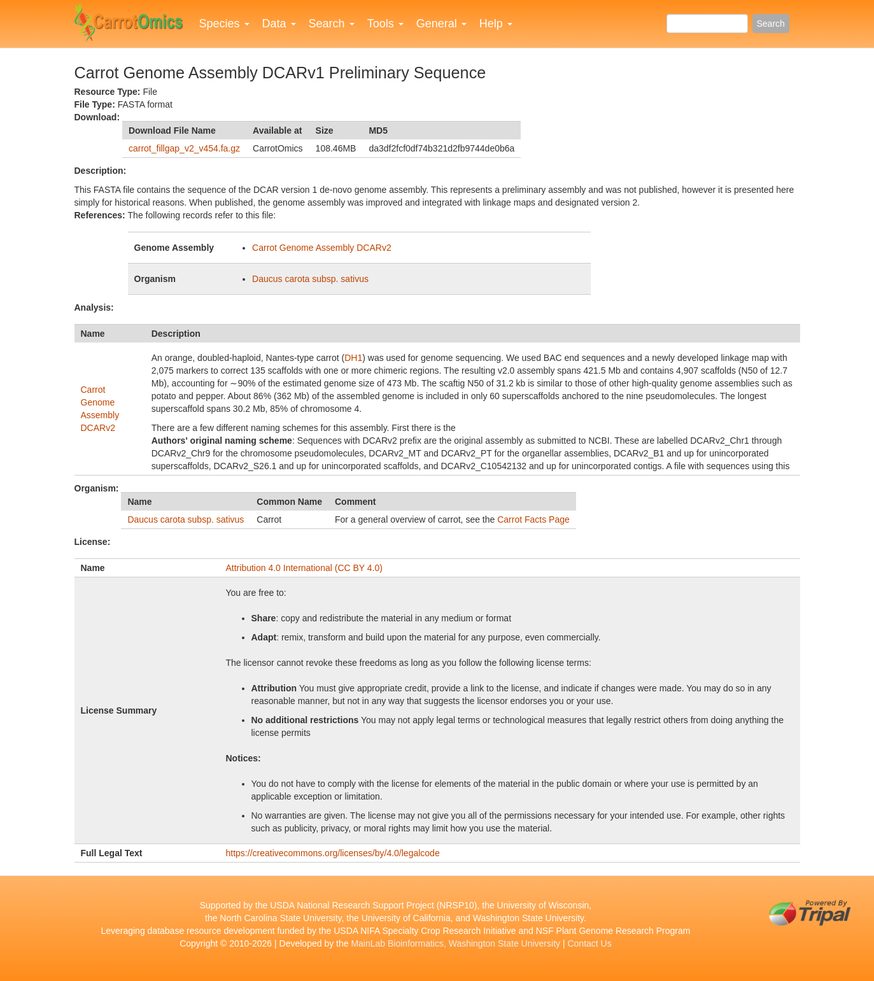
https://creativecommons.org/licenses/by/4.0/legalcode (333, 853)
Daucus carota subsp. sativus (310, 279)
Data (279, 23)
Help (495, 23)
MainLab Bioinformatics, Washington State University (455, 943)
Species (224, 23)
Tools (385, 23)
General (441, 23)
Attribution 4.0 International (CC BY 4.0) (304, 568)
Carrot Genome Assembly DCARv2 (321, 248)
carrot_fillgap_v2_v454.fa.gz (184, 148)
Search (332, 23)
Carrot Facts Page (533, 519)
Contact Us (589, 943)
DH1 (353, 358)
